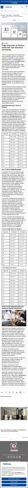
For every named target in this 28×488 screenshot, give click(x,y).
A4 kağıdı (17, 61)
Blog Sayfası (9, 15)
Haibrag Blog (16, 15)
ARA (25, 10)
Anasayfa (3, 15)
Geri (14, 20)
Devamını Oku (4, 437)
